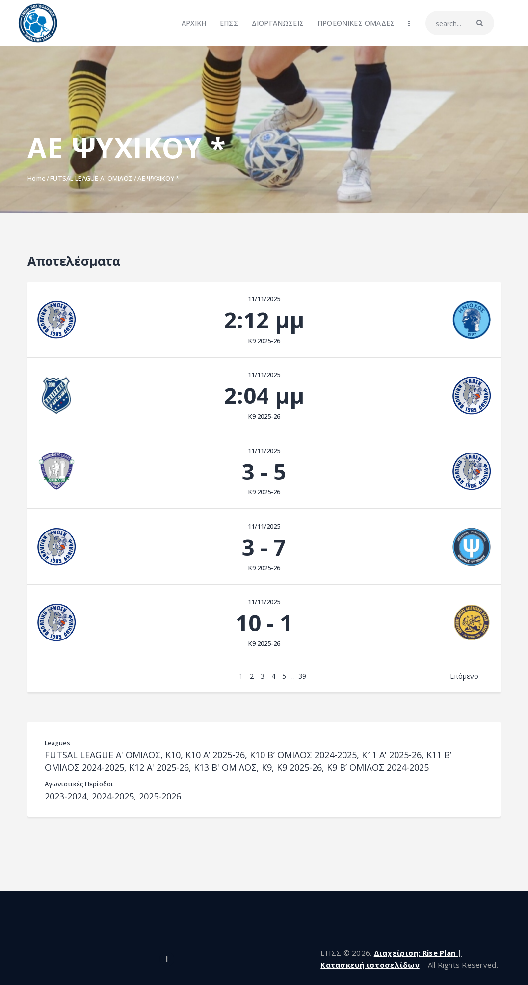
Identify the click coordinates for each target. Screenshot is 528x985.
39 (302, 676)
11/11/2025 (264, 298)
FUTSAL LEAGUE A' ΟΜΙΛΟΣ (91, 178)
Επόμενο (464, 676)
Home (36, 178)
